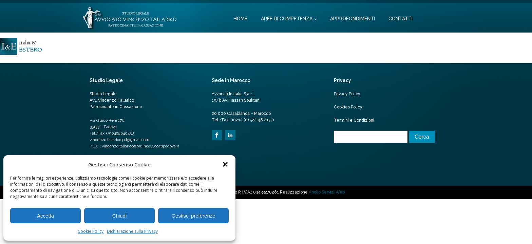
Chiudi (119, 216)
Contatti (400, 18)
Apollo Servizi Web (327, 192)
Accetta (45, 216)
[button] (225, 164)
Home (240, 18)
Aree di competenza (286, 18)
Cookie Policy (90, 231)
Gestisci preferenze (193, 216)
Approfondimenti (352, 18)
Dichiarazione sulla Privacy (132, 231)
